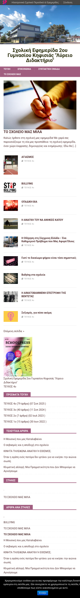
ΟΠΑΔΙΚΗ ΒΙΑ (29, 201)
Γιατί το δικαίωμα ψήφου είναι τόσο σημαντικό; (48, 257)
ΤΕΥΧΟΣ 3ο (10, 409)
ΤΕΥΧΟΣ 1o (10, 421)
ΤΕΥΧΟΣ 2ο (10, 415)
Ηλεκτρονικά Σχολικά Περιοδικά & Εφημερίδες (35, 2)
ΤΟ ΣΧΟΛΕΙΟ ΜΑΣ (12, 74)
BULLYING (27, 183)
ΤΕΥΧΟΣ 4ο (29, 161)
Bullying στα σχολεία (33, 274)
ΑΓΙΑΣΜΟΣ (27, 157)
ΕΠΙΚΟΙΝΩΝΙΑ (24, 69)
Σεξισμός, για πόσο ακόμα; (36, 312)
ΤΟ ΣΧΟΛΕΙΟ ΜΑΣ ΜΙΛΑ (23, 132)
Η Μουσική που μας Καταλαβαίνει (23, 439)
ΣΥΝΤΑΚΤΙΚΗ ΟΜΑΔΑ (49, 69)
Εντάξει (42, 593)
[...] (74, 146)
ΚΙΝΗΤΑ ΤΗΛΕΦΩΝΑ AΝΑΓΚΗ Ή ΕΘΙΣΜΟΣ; (27, 451)
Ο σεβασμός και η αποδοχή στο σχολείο (26, 445)
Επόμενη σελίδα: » (14, 331)
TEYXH (7, 69)
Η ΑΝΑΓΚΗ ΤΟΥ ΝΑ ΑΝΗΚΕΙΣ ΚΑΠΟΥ (42, 219)
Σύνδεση (67, 2)
